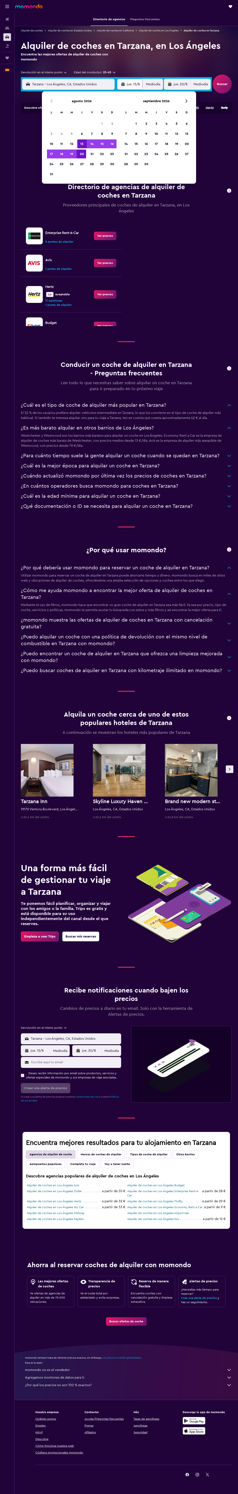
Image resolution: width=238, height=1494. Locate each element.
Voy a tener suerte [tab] (117, 1164)
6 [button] (82, 133)
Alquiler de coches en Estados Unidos (70, 30)
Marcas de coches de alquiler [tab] (101, 1154)
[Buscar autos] (7, 37)
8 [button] (102, 133)
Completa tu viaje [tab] (83, 1164)
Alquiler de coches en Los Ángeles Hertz (54, 1201)
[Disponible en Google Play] (194, 1420)
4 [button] (62, 133)
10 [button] (51, 144)
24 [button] (51, 164)
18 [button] (61, 154)
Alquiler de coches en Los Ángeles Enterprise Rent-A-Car (163, 1193)
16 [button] (112, 144)
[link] (105, 236)
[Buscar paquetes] (7, 46)
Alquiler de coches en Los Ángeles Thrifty (155, 1201)
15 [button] (102, 144)
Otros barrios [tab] (185, 1154)
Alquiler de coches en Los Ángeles (159, 30)
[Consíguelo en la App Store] (194, 1431)
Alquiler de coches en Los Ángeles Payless (55, 1219)
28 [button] (92, 164)
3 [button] (51, 133)
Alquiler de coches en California (115, 30)
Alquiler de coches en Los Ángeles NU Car (55, 1207)
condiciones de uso (87, 1096)
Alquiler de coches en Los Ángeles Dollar (54, 1191)
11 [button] (61, 144)
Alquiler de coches (32, 30)
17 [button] (51, 154)
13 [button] (81, 144)
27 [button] (82, 164)
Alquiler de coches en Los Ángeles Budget (156, 1185)
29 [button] (102, 164)
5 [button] (72, 133)
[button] (7, 6)
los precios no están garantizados (122, 1357)
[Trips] (7, 58)
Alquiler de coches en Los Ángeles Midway (55, 1213)
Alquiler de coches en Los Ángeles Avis (53, 1185)
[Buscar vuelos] (7, 19)
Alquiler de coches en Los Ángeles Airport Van (158, 1213)
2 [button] (112, 123)
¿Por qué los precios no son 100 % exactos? (128, 1385)
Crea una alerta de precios (199, 1298)
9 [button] (112, 133)
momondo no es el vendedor (128, 1369)
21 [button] (92, 154)
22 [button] (102, 154)
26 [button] (72, 164)
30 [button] (112, 164)
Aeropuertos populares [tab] (45, 1164)
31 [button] (51, 174)
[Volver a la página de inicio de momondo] (29, 6)
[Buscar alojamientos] (7, 28)
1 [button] (102, 123)
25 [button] (61, 164)
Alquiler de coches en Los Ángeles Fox (153, 1219)
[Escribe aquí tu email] (75, 1062)
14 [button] (92, 144)
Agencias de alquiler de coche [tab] (50, 1154)
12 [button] (71, 144)
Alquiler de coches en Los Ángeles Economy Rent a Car (164, 1207)
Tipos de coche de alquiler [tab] (148, 1154)
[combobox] (44, 72)
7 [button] (92, 133)
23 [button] (112, 154)
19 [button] (71, 154)
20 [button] (82, 154)
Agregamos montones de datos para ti (128, 1377)
